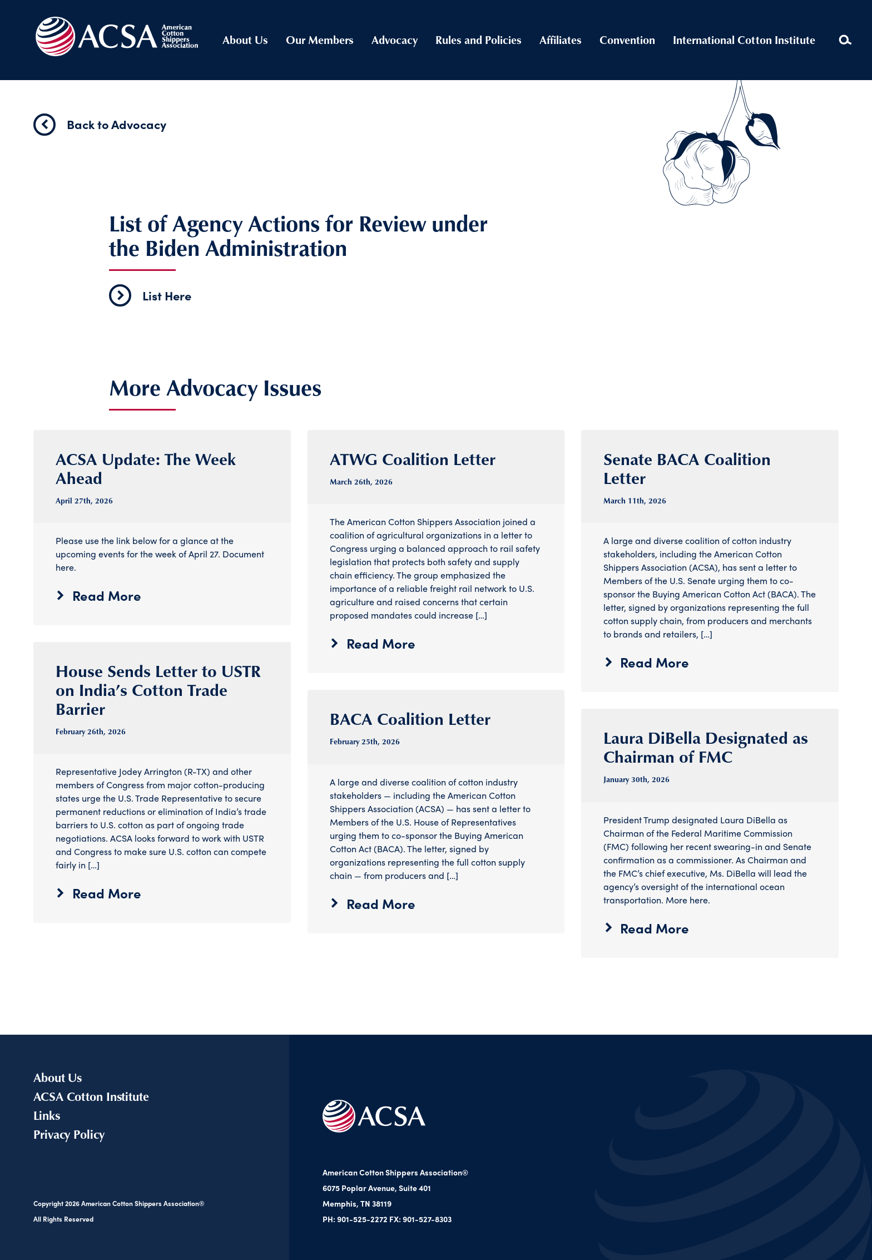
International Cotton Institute (744, 40)
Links (46, 1115)
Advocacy (394, 40)
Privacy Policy (69, 1134)
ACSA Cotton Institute (91, 1096)
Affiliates (560, 40)
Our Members (320, 40)
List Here (150, 295)
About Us (245, 40)
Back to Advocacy (99, 124)
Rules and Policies (478, 40)
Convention (627, 40)
